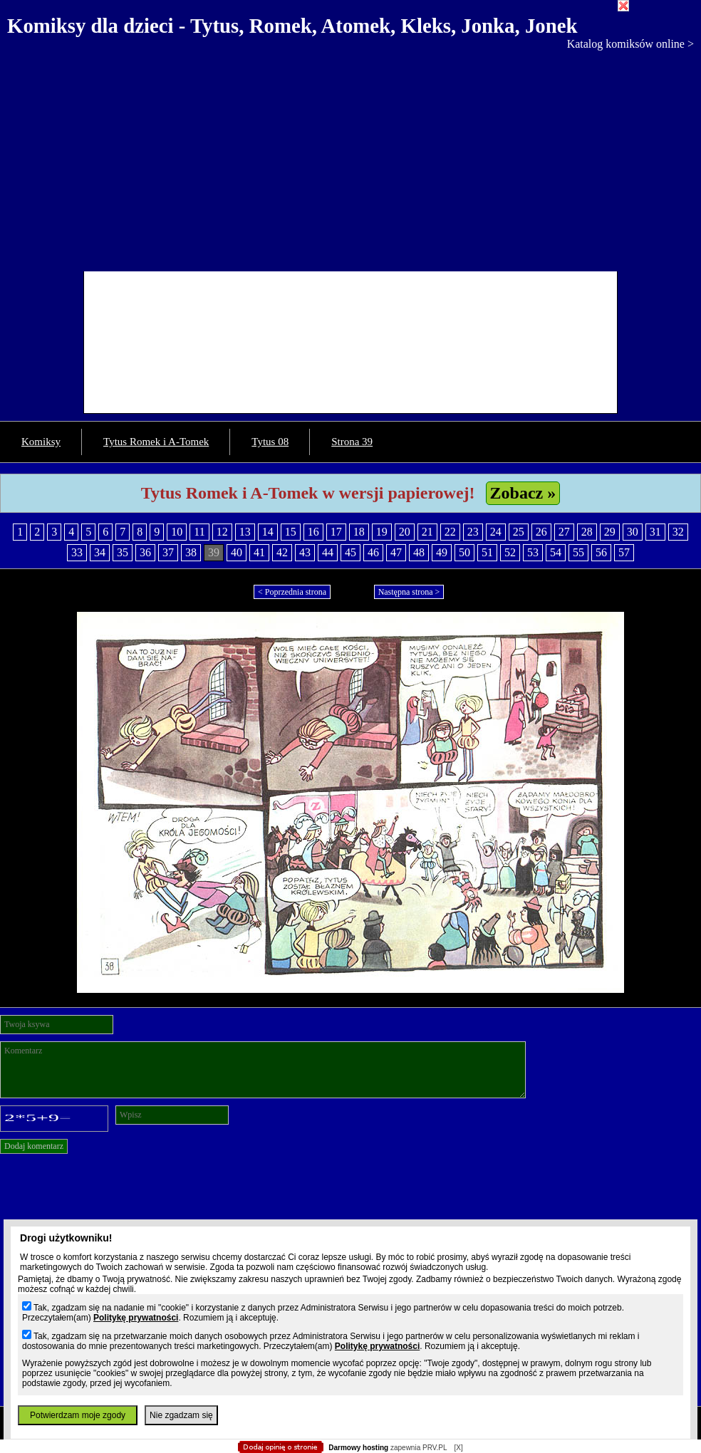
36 (145, 552)
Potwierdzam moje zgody (77, 1415)
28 (587, 532)
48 (419, 552)
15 (290, 532)
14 (268, 532)
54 (555, 552)
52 (510, 552)
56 (601, 552)
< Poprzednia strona (292, 592)
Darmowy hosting (358, 1448)
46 (373, 552)
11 (199, 532)
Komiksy (41, 441)
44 (327, 552)
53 (533, 552)
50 (464, 552)
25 (518, 532)
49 (441, 552)
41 (259, 552)
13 (245, 532)
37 (168, 552)
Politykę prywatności (135, 1318)
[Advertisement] (350, 157)
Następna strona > (409, 592)
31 (655, 532)
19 (382, 532)
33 (77, 552)
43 (305, 552)
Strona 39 (352, 441)
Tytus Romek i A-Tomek (156, 441)
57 (624, 552)
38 (191, 552)
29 (610, 532)
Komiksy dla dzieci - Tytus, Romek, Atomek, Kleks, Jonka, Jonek (292, 25)
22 (450, 532)
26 (541, 532)
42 (282, 552)
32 (678, 532)
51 (487, 552)
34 (99, 552)
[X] (458, 1448)
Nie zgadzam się (181, 1415)
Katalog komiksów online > (630, 44)
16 (313, 532)
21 (427, 532)
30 (632, 532)
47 (396, 552)
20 (404, 532)
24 (496, 532)
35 (122, 552)
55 (578, 552)
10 (176, 532)
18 (359, 532)
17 (336, 532)
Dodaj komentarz (33, 1146)
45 (350, 552)
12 (222, 532)
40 (236, 552)
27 (564, 532)
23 (473, 532)
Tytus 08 (270, 441)
